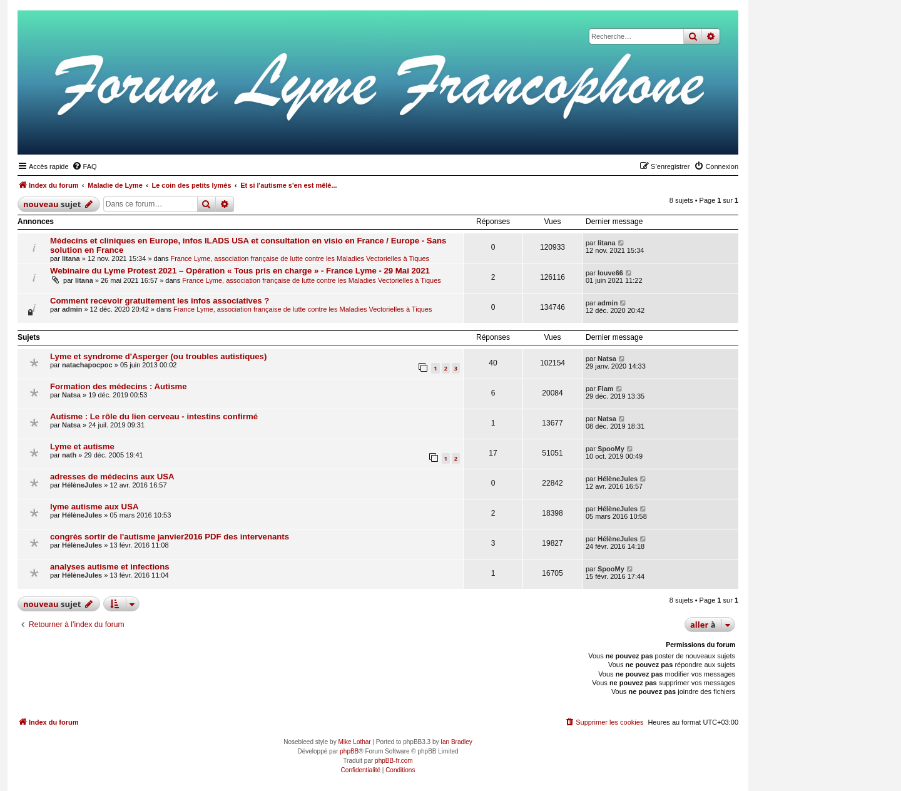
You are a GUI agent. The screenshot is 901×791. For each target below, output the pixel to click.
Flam (606, 388)
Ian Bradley (456, 741)
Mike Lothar (354, 741)
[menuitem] (84, 166)
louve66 (610, 273)
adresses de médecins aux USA (112, 476)
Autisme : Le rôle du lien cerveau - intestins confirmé (154, 416)
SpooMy (611, 448)
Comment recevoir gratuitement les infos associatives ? (159, 300)
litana (71, 258)
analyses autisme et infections (110, 566)
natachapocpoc (87, 365)
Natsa (607, 358)
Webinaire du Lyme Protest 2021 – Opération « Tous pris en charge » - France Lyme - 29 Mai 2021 (240, 270)
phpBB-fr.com (394, 760)
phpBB (349, 751)
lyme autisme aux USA (94, 506)
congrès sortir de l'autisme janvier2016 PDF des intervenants (169, 536)
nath (69, 455)
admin (72, 309)
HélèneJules (82, 485)
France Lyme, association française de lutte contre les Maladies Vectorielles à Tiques (299, 258)
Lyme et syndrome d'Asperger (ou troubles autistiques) (158, 356)
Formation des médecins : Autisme (118, 386)
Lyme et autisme (82, 446)
